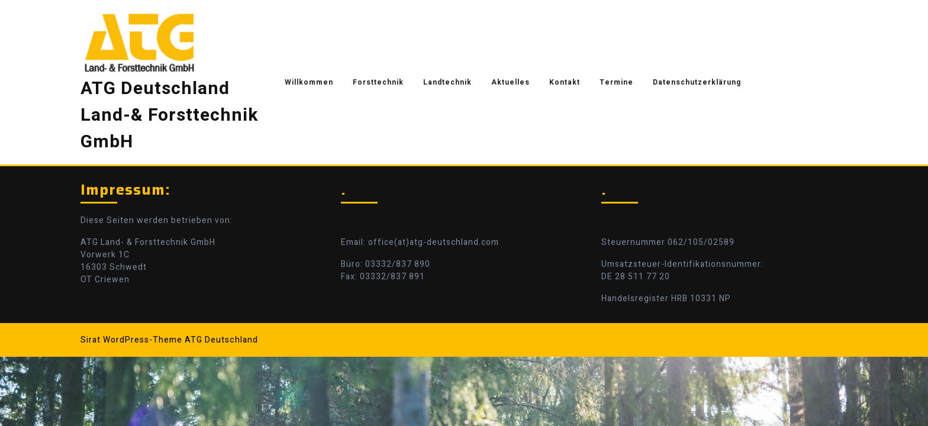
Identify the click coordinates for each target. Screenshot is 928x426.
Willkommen (309, 82)
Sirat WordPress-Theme (131, 340)
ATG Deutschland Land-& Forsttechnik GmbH (169, 115)
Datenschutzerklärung (697, 82)
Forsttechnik (378, 82)
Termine (616, 82)
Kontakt (564, 82)
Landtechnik (447, 82)
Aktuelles (510, 82)
